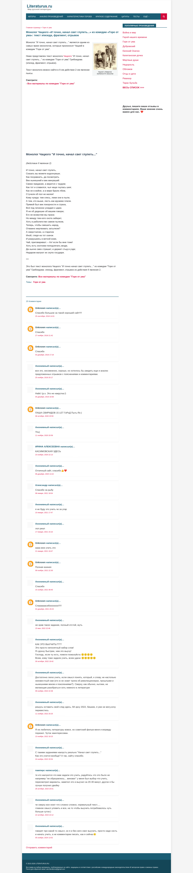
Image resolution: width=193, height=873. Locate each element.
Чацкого (67, 56)
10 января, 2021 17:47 (44, 513)
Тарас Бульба (130, 83)
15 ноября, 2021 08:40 (44, 590)
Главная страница (33, 28)
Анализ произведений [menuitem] (51, 16)
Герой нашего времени (135, 37)
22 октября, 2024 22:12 (44, 815)
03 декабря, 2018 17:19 (44, 355)
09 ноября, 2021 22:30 (44, 570)
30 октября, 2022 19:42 (44, 661)
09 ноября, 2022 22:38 (44, 691)
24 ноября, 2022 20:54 (44, 759)
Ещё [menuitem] (145, 16)
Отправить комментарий (39, 847)
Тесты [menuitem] (136, 16)
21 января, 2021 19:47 (44, 551)
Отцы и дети (129, 73)
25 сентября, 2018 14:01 (45, 316)
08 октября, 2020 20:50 (44, 416)
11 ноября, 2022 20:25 (44, 714)
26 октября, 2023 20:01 (44, 789)
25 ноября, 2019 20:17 (44, 377)
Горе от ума (47, 28)
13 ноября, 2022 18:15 (44, 736)
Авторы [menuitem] (32, 16)
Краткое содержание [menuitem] (107, 16)
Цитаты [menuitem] (125, 16)
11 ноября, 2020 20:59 (44, 435)
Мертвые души (130, 60)
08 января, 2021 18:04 (44, 493)
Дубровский (129, 46)
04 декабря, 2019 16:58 (44, 397)
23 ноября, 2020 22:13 (44, 455)
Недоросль (128, 64)
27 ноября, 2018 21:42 (44, 335)
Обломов (127, 69)
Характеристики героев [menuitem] (79, 16)
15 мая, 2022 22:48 (42, 628)
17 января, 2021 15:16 (44, 532)
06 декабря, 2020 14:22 (44, 474)
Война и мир (129, 32)
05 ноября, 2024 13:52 (44, 838)
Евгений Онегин (131, 51)
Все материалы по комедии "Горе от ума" (51, 83)
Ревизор (127, 78)
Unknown (40, 308)
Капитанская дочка (133, 55)
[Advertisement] (72, 117)
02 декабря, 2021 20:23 (44, 609)
